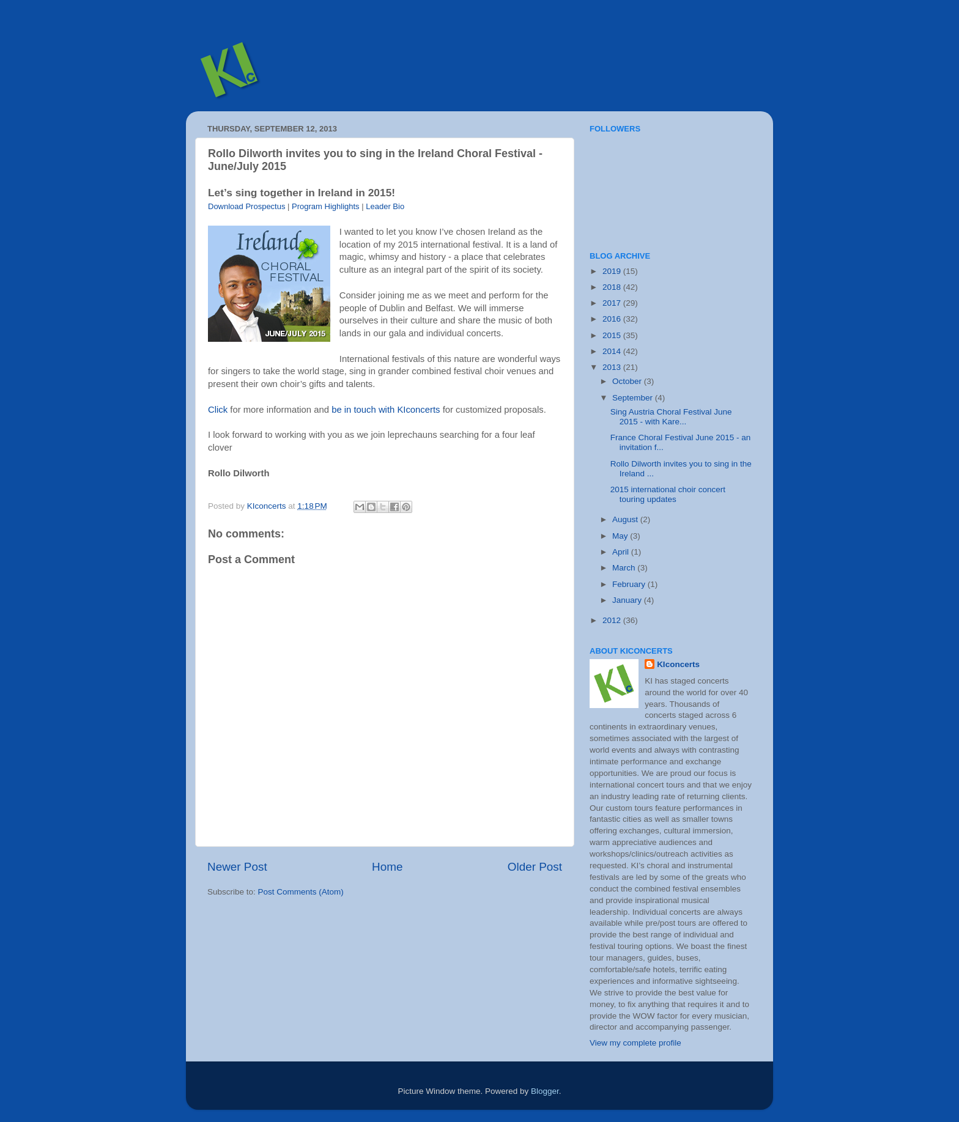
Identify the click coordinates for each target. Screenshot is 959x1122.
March (624, 567)
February (630, 584)
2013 (612, 367)
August (626, 519)
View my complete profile (635, 1042)
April (621, 551)
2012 (612, 620)
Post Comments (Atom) (301, 891)
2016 (612, 318)
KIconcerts (678, 664)
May (621, 536)
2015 (612, 335)
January (628, 600)
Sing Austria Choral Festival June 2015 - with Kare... (671, 416)
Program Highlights (326, 206)
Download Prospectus (246, 206)
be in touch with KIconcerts (385, 410)
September (633, 397)
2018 (612, 287)
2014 (612, 351)
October (628, 381)
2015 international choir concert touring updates (667, 494)
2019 (612, 271)
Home (387, 866)
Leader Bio (385, 206)
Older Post (535, 866)
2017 (612, 303)
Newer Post (237, 866)
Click (218, 410)
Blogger (545, 1091)
